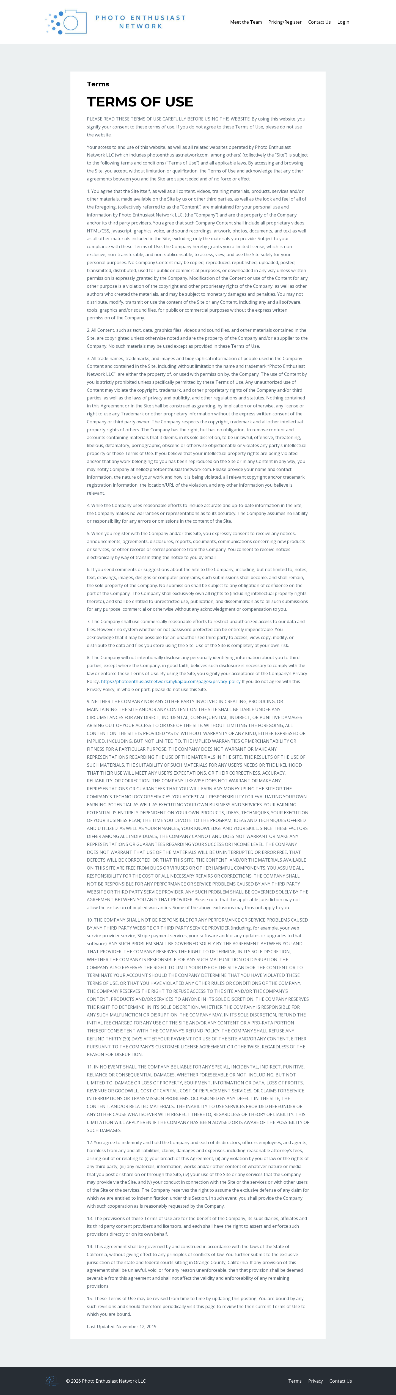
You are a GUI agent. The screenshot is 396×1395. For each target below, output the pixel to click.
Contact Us (319, 22)
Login (343, 22)
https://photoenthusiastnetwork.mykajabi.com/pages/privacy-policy (171, 681)
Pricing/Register (285, 22)
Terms (295, 1381)
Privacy (315, 1381)
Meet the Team (246, 22)
